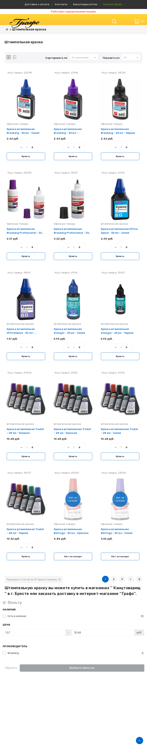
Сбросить (11, 668)
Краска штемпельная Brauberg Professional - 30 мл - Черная (71, 233)
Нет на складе (73, 556)
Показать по (111, 57)
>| (139, 579)
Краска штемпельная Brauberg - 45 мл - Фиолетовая (68, 133)
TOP (139, 740)
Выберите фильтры (82, 668)
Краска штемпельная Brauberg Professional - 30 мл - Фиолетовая (24, 233)
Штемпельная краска (29, 29)
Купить (26, 156)
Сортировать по (56, 57)
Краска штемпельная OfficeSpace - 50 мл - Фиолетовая (21, 333)
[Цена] (34, 632)
